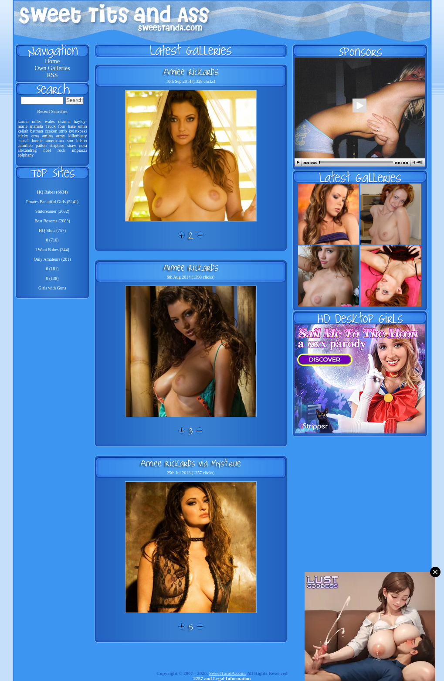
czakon (51, 131)
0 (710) (52, 240)
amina (47, 135)
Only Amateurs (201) (52, 259)
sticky (23, 135)
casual (23, 140)
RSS (52, 75)
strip (63, 131)
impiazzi (79, 150)
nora (83, 145)
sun (70, 140)
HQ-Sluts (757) (52, 230)
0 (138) (52, 278)
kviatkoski (78, 131)
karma (23, 121)
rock (61, 150)
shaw (71, 145)
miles (36, 121)
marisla (36, 126)
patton (41, 145)
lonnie (37, 140)
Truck (50, 126)
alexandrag (27, 150)
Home (52, 61)
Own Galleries (52, 68)
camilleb (25, 145)
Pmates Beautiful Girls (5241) (52, 201)
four (61, 126)
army (60, 135)
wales (50, 121)
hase (72, 126)
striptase (57, 145)
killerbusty (77, 135)
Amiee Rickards (190, 71)
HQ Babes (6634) (52, 192)
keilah (23, 131)
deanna (64, 121)
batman (36, 131)
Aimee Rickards (190, 267)
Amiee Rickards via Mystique (190, 463)
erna (35, 135)
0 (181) (52, 268)
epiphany (26, 155)
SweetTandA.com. (227, 673)
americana (55, 140)
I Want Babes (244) (52, 249)
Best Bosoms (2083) (52, 220)
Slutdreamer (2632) (52, 211)
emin (82, 126)
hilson (81, 140)
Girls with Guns (52, 288)
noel (47, 150)
